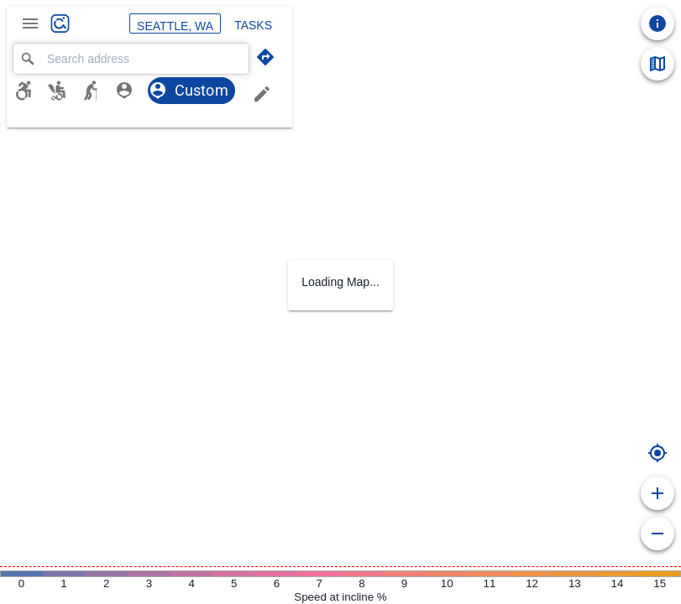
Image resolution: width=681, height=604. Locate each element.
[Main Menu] (30, 23)
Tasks (253, 23)
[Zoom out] (657, 533)
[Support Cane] (97, 90)
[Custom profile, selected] (191, 90)
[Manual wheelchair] (30, 90)
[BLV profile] (131, 90)
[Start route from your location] (657, 453)
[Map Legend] (657, 64)
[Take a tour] (657, 23)
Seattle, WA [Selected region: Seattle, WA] (175, 23)
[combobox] (131, 59)
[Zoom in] (657, 493)
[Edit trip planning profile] (262, 94)
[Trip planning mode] (265, 57)
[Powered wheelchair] (64, 90)
